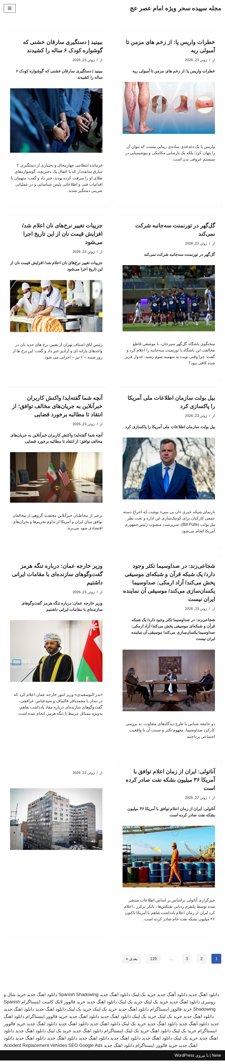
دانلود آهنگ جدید (172, 998)
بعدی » (131, 962)
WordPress (184, 1059)
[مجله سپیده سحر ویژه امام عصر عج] (175, 8)
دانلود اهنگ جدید (204, 998)
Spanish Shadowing (78, 998)
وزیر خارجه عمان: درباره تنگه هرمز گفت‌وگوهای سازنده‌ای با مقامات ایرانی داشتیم (57, 576)
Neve (216, 1059)
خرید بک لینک (143, 998)
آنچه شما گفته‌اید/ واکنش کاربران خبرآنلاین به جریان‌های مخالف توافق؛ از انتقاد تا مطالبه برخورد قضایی (57, 407)
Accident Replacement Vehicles (35, 1048)
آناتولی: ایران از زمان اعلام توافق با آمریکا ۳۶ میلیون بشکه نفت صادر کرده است (170, 782)
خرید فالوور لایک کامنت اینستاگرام (53, 1005)
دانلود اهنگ (160, 1034)
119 (153, 962)
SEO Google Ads (85, 1048)
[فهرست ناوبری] (10, 8)
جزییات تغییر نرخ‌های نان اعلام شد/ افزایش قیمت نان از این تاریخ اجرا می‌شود (62, 234)
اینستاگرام (113, 1034)
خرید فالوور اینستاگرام (171, 1012)
